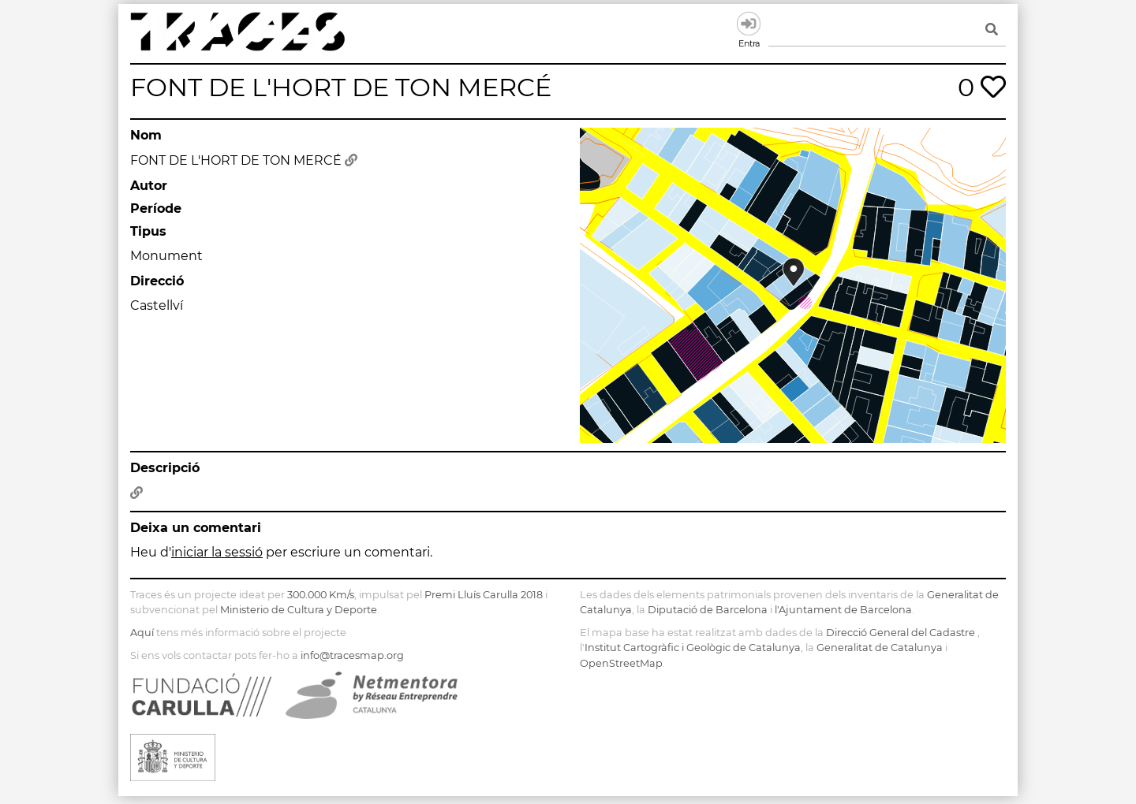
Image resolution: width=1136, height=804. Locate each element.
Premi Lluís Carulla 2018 (483, 595)
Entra (748, 23)
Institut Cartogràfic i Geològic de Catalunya (693, 647)
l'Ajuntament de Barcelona (843, 610)
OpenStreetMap (621, 663)
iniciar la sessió (217, 552)
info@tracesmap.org (352, 655)
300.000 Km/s (320, 595)
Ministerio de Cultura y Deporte (298, 610)
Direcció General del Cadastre (900, 632)
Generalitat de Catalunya (879, 647)
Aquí (142, 632)
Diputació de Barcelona (708, 610)
